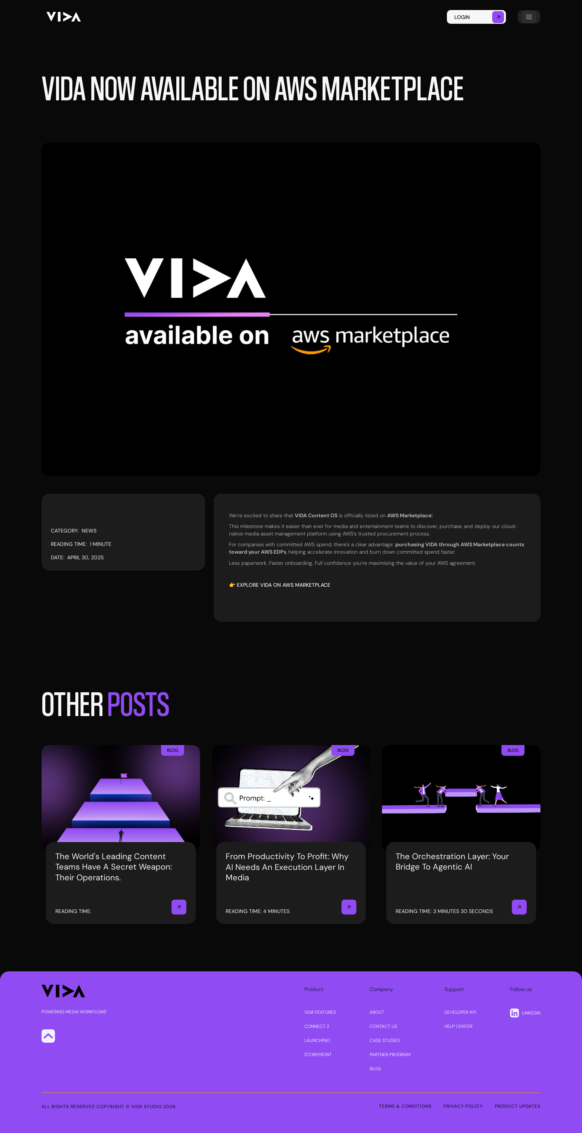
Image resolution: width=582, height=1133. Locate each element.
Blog (375, 1069)
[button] (528, 16)
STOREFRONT (318, 1055)
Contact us (383, 1026)
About (377, 1012)
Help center (458, 1026)
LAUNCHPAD (317, 1040)
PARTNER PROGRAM (390, 1055)
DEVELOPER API (460, 1012)
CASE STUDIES (385, 1040)
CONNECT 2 (316, 1026)
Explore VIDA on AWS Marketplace (283, 585)
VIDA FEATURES (320, 1012)
